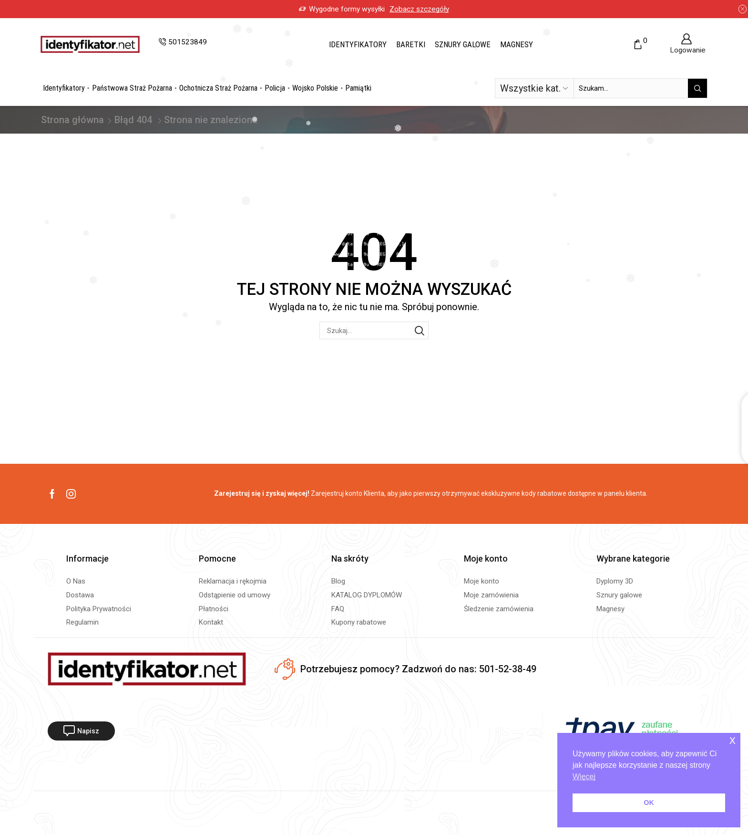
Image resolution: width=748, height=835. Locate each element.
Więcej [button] (584, 776)
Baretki (410, 44)
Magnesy (516, 44)
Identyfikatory (358, 44)
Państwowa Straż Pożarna (132, 88)
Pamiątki (358, 88)
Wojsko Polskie (315, 88)
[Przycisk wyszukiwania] (697, 88)
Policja (275, 88)
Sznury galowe (463, 44)
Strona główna (72, 119)
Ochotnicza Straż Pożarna (218, 88)
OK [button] (649, 802)
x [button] (732, 739)
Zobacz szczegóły (419, 9)
